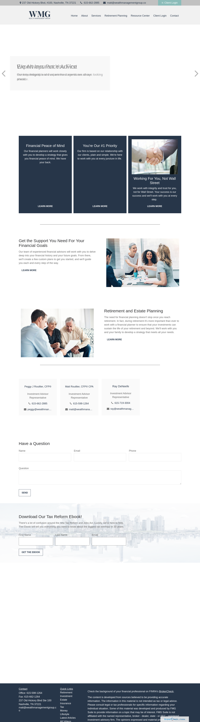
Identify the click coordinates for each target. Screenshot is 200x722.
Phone (132, 450)
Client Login (170, 2)
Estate (63, 699)
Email (77, 450)
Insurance (65, 703)
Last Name (61, 535)
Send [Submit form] (25, 493)
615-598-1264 (81, 403)
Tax (62, 707)
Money (64, 710)
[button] (74, 15)
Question (24, 468)
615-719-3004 (122, 403)
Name (22, 450)
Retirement (66, 692)
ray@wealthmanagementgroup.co (122, 408)
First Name (25, 535)
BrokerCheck (166, 691)
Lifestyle (64, 714)
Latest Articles (68, 717)
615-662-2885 (89, 2)
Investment (66, 696)
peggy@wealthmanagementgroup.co (40, 409)
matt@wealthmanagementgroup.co (124, 2)
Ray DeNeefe (120, 386)
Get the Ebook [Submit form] (31, 552)
